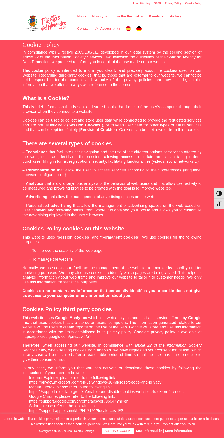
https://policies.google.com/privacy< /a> (56, 336)
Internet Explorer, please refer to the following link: (72, 377)
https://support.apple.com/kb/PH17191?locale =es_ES (76, 410)
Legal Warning (141, 3)
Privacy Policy (173, 3)
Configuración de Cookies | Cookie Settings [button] (66, 431)
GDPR (157, 3)
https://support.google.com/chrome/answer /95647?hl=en (78, 401)
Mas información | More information (164, 431)
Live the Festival (126, 16)
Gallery (175, 16)
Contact (83, 28)
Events (154, 16)
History (97, 16)
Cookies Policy (193, 3)
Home (81, 16)
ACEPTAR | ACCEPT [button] (118, 431)
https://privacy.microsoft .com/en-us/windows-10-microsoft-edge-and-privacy (95, 382)
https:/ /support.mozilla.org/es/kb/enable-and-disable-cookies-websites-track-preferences (106, 391)
